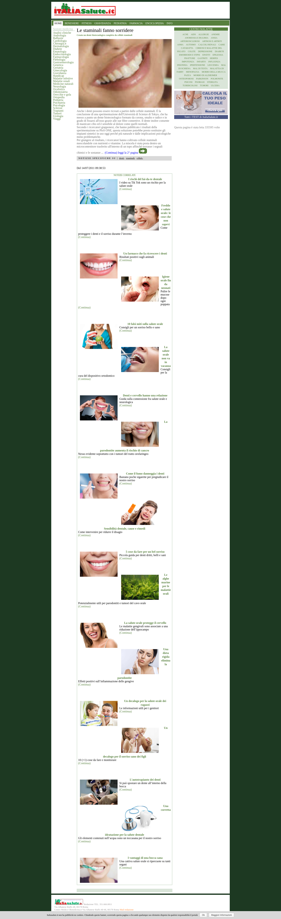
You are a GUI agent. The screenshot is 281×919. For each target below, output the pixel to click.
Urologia (58, 116)
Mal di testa (200, 68)
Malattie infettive (63, 78)
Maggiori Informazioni (221, 915)
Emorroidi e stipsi (189, 55)
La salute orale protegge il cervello (145, 622)
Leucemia (213, 65)
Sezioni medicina (63, 28)
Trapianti (58, 110)
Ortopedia (59, 97)
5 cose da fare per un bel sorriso (145, 551)
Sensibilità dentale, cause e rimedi (124, 528)
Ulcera (215, 85)
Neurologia (59, 86)
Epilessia (218, 55)
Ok (203, 915)
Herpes (214, 58)
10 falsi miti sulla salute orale (145, 323)
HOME (58, 23)
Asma (180, 44)
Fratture (189, 58)
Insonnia (182, 65)
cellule (139, 158)
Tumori (57, 113)
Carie (221, 44)
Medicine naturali (63, 83)
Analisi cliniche (62, 32)
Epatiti (206, 55)
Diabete (57, 48)
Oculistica (59, 89)
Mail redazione (127, 909)
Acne (185, 34)
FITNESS (87, 23)
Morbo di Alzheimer (205, 75)
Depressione (205, 51)
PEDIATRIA (120, 23)
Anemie (215, 34)
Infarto (201, 61)
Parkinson (202, 78)
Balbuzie (58, 38)
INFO (170, 23)
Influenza (214, 61)
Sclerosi (57, 107)
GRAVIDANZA (102, 23)
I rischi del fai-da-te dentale (145, 179)
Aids (193, 34)
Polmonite (217, 78)
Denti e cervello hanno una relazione (145, 395)
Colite (192, 51)
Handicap (58, 75)
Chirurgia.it (59, 43)
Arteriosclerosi (190, 41)
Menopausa (192, 72)
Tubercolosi (190, 85)
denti (121, 158)
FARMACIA (136, 23)
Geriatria (58, 67)
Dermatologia (61, 46)
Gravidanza (59, 73)
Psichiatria (59, 102)
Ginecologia (60, 70)
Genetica (58, 64)
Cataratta (187, 48)
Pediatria (58, 99)
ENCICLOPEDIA (155, 23)
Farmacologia (61, 56)
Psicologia (59, 105)
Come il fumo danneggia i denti (145, 473)
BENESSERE (72, 23)
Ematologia (59, 51)
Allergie (203, 34)
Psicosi (188, 82)
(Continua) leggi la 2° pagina (121, 152)
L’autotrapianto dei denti (145, 779)
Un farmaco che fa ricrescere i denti (145, 253)
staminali (130, 158)
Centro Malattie (201, 29)
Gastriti (203, 58)
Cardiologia (60, 40)
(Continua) (125, 189)
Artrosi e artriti (212, 41)
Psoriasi (199, 82)
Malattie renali (61, 81)
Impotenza (188, 61)
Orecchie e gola (62, 94)
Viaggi (57, 118)
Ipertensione (197, 65)
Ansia (214, 38)
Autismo (191, 44)
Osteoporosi (186, 78)
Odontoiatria (60, 91)
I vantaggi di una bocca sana (145, 857)
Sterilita (212, 82)
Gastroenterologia (63, 62)
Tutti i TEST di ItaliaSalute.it (201, 116)
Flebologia (59, 59)
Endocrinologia (62, 54)
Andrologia (59, 35)
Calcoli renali (207, 44)
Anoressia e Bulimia (196, 38)
